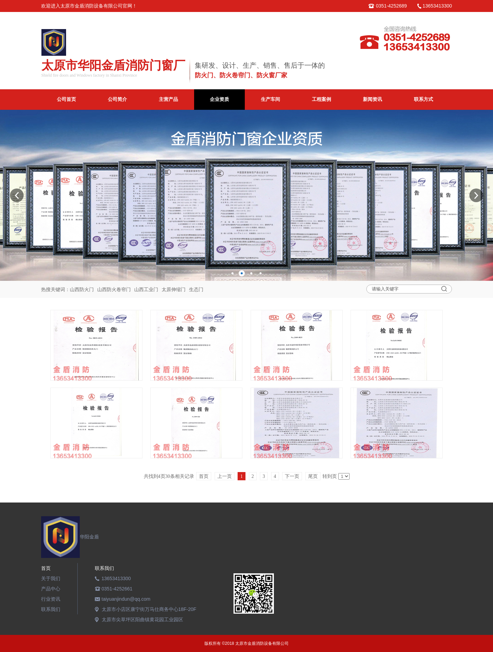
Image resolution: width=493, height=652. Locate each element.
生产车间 (270, 99)
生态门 (196, 289)
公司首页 (66, 99)
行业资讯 (50, 599)
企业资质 (219, 99)
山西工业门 (146, 289)
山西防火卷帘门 (114, 289)
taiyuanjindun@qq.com (126, 599)
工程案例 (321, 99)
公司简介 (117, 99)
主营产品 (168, 99)
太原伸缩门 (174, 289)
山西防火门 (82, 289)
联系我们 (50, 609)
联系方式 (423, 99)
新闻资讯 (372, 99)
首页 (46, 568)
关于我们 (50, 578)
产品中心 (50, 588)
